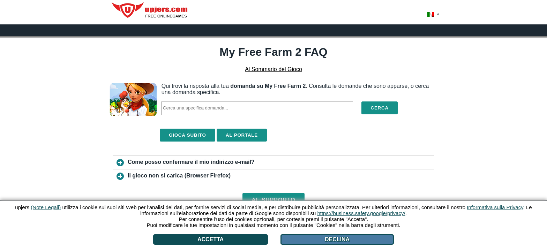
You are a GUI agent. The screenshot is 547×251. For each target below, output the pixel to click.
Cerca (379, 108)
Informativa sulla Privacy (495, 207)
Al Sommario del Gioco (273, 69)
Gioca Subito (187, 135)
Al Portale (242, 135)
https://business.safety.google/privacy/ (361, 213)
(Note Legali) (46, 207)
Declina (337, 239)
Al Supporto (273, 200)
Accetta (210, 239)
